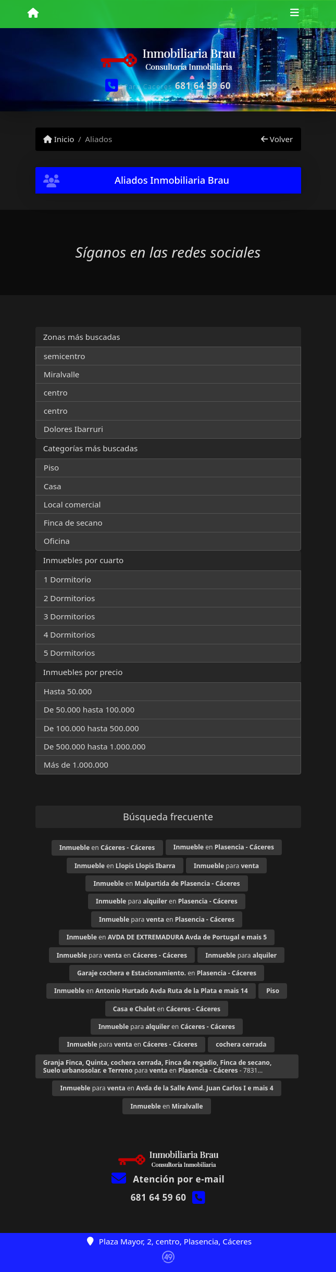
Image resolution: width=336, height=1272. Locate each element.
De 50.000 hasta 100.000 (89, 709)
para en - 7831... (157, 1066)
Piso (51, 467)
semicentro (64, 356)
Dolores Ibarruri (73, 429)
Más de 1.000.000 (76, 764)
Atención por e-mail (168, 1179)
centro (56, 392)
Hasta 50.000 (68, 691)
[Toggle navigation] (294, 14)
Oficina (57, 541)
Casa (52, 486)
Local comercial (72, 504)
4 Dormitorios (69, 634)
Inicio (58, 139)
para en (167, 901)
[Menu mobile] (33, 13)
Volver (277, 139)
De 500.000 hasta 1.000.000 (95, 746)
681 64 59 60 (203, 86)
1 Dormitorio (67, 579)
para (226, 865)
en (107, 847)
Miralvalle (62, 374)
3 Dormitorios (69, 616)
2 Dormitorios (69, 598)
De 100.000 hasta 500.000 (91, 728)
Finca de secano (73, 522)
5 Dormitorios (69, 652)
